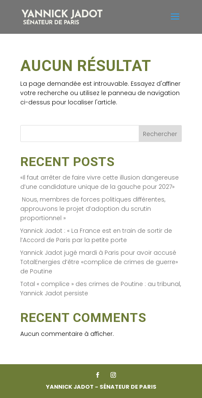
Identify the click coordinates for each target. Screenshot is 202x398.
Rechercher (160, 134)
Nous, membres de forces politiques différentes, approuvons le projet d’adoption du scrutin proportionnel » (92, 209)
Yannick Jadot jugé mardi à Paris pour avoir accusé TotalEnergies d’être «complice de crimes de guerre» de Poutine (99, 262)
